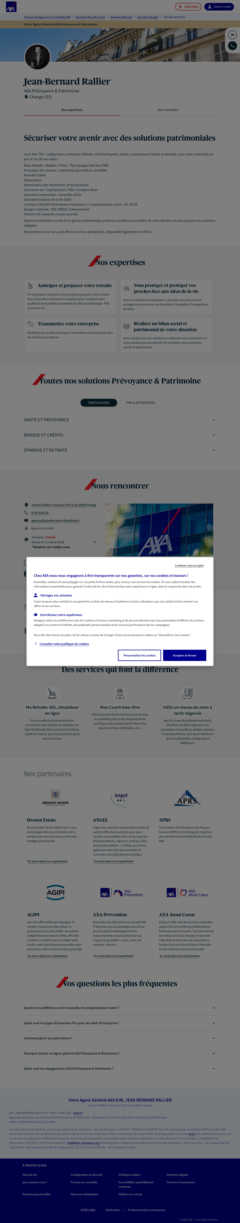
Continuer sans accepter (189, 565)
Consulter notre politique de (64, 644)
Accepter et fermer (184, 655)
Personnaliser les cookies (140, 655)
